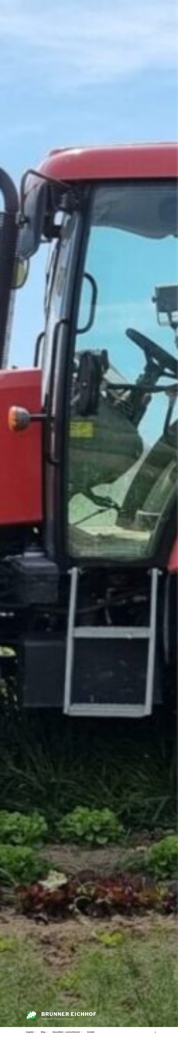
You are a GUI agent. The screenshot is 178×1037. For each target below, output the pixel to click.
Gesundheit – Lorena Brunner (67, 1032)
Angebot (31, 1032)
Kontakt (90, 1032)
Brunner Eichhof (69, 1014)
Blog (44, 1032)
